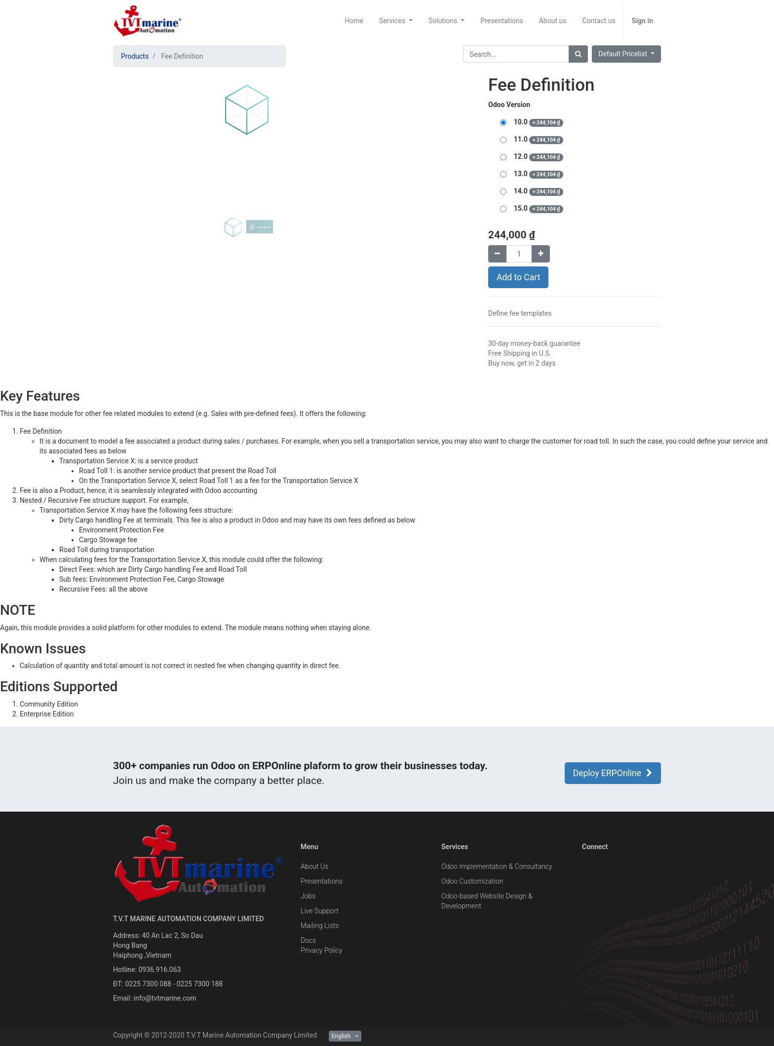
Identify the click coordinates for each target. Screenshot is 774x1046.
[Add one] (541, 253)
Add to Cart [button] (518, 277)
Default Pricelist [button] (623, 54)
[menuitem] (354, 20)
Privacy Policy (321, 950)
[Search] (578, 54)
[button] (133, 173)
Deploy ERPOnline (613, 773)
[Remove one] (497, 253)
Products (135, 56)
